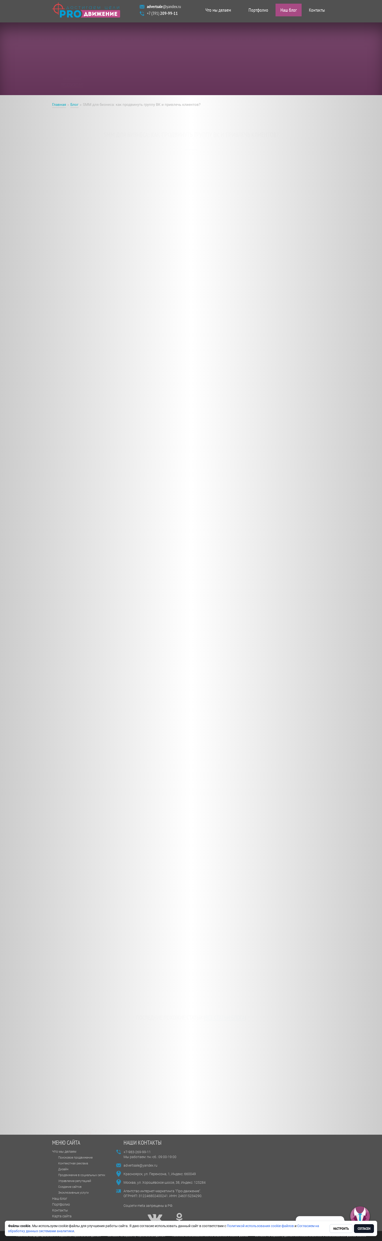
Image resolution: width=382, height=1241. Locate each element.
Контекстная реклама (73, 1163)
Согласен (364, 1228)
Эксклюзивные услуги (73, 1192)
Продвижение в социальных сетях (81, 1175)
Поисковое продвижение (75, 1157)
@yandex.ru (164, 7)
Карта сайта (62, 1216)
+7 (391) (162, 14)
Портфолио (258, 11)
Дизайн (63, 1169)
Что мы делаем (218, 11)
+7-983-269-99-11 (137, 1152)
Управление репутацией (74, 1181)
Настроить (341, 1228)
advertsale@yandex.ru (140, 1165)
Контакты (317, 11)
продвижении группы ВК (101, 176)
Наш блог (288, 11)
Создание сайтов (70, 1187)
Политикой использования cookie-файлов (260, 1226)
